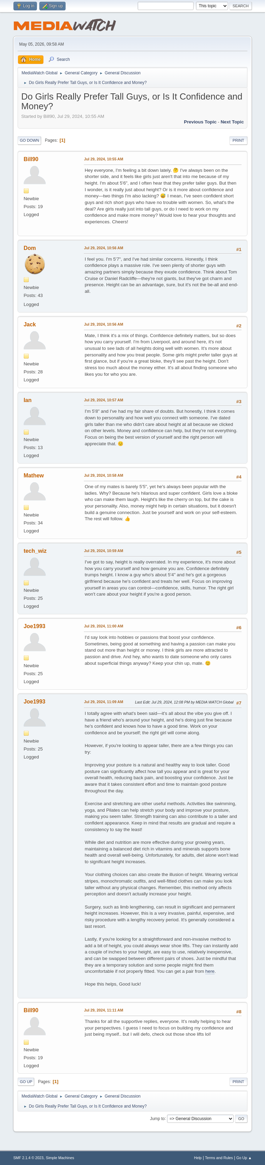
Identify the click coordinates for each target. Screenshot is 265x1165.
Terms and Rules (219, 1158)
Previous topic (200, 121)
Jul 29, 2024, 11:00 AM (103, 626)
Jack (29, 324)
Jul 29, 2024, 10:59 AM (103, 551)
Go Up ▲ (244, 1158)
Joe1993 (34, 626)
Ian (27, 400)
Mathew (33, 475)
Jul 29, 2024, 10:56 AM (103, 248)
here (210, 971)
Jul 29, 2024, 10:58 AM (103, 475)
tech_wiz (35, 551)
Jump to (157, 1118)
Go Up (26, 1082)
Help (198, 1158)
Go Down (29, 140)
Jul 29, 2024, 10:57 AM (103, 400)
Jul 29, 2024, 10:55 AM (103, 159)
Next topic (232, 121)
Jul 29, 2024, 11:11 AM (103, 1010)
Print (238, 140)
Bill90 (30, 159)
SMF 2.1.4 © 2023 (28, 1158)
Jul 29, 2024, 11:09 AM (103, 702)
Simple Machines (60, 1158)
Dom (29, 248)
